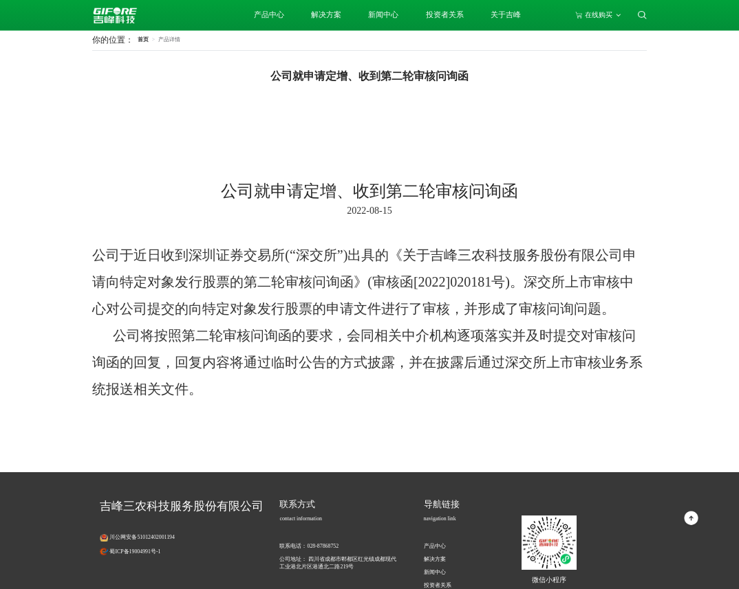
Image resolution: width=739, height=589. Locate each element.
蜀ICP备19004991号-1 (134, 551)
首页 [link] (143, 39)
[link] (169, 39)
